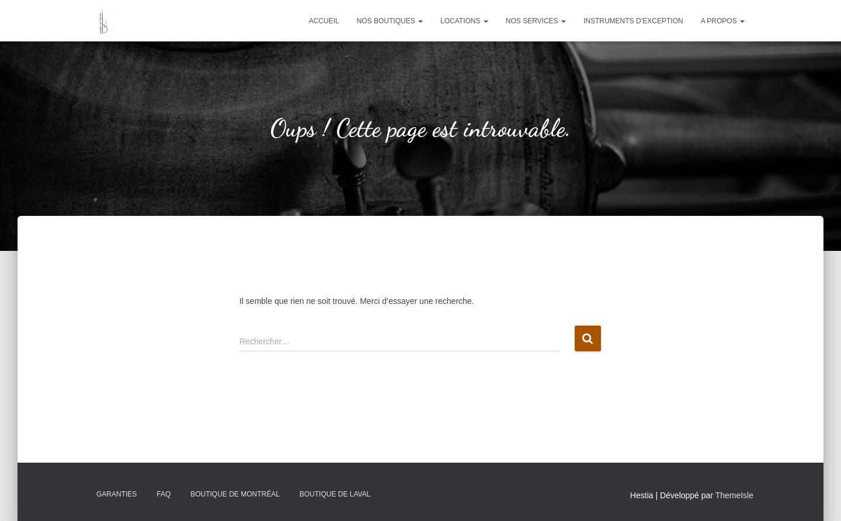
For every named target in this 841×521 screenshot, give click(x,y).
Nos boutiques (390, 21)
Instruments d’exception (633, 21)
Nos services (536, 21)
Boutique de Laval (335, 494)
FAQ (164, 494)
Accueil (324, 21)
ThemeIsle (734, 495)
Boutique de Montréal (235, 494)
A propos (723, 21)
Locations (464, 21)
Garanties (116, 494)
